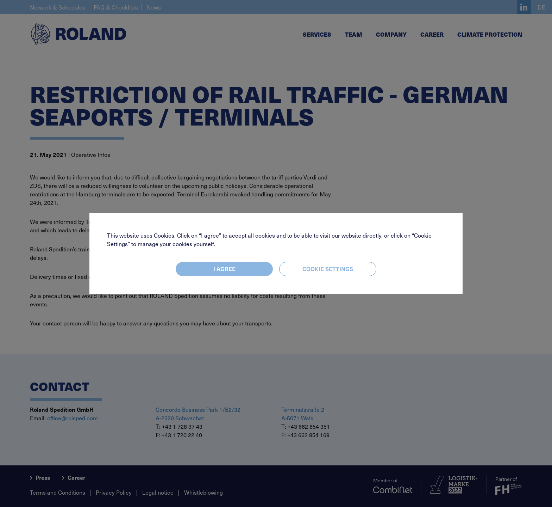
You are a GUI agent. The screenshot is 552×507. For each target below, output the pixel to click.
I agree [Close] (224, 269)
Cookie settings (327, 269)
